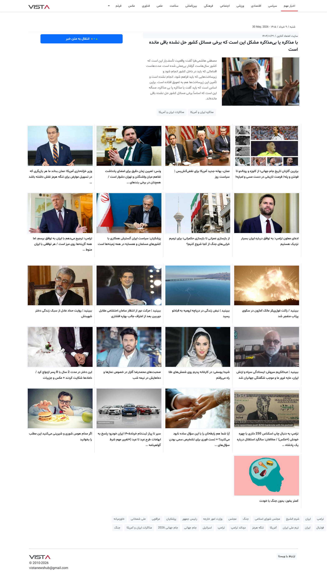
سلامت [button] (174, 6)
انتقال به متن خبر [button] (81, 39)
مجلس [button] (232, 519)
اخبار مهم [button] (289, 6)
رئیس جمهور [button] (189, 519)
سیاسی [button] (272, 6)
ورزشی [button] (240, 6)
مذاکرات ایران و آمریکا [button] (171, 112)
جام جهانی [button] (190, 528)
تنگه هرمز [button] (258, 528)
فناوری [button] (146, 6)
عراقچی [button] (156, 519)
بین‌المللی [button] (191, 6)
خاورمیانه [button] (119, 519)
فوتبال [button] (320, 528)
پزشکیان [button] (171, 519)
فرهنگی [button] (208, 6)
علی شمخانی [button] (138, 519)
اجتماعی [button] (225, 6)
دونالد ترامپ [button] (238, 528)
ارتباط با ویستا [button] (286, 556)
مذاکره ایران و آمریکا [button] (202, 112)
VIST (38, 6)
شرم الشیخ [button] (292, 519)
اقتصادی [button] (256, 6)
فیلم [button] (118, 6)
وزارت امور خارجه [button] (212, 519)
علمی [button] (160, 6)
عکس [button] (131, 6)
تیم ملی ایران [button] (291, 528)
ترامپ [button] (320, 519)
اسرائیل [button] (207, 528)
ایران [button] (308, 519)
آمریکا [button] (273, 528)
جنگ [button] (246, 519)
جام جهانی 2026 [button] (168, 528)
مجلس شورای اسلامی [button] (267, 519)
